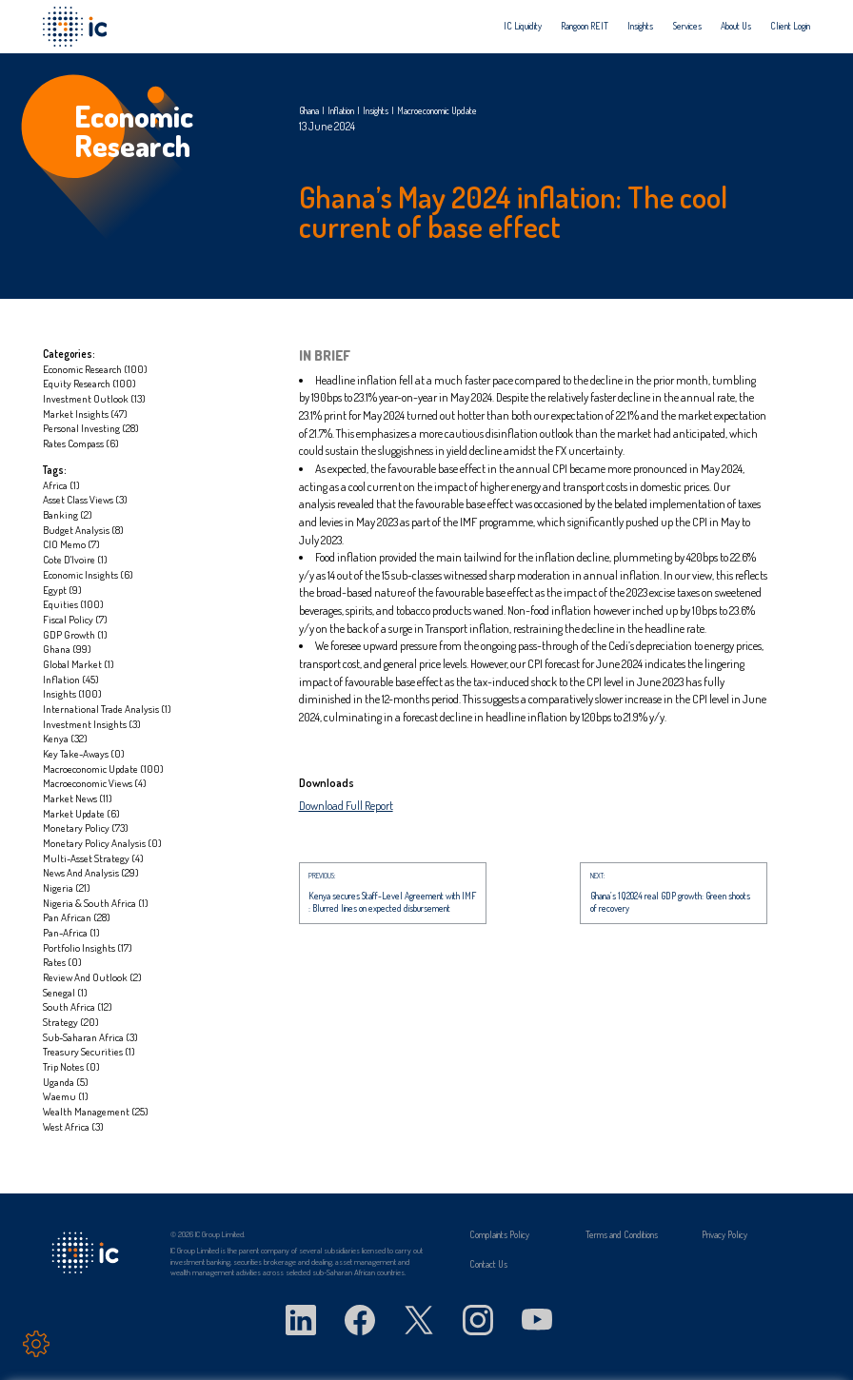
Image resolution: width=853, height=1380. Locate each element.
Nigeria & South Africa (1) (96, 903)
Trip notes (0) (71, 1066)
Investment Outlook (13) (94, 398)
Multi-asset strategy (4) (93, 858)
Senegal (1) (65, 992)
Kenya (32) (65, 738)
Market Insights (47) (85, 413)
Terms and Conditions (621, 1234)
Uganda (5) (66, 1081)
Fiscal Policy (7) (75, 619)
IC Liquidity (523, 26)
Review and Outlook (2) (92, 977)
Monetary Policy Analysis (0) (102, 843)
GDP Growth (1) (75, 634)
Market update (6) (81, 813)
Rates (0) (62, 962)
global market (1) (78, 664)
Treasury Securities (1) (89, 1051)
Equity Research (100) (89, 383)
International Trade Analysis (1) (107, 708)
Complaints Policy (499, 1234)
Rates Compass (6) (81, 443)
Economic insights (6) (88, 574)
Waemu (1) (66, 1096)
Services (687, 26)
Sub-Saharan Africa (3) (90, 1037)
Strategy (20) (71, 1022)
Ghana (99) (67, 648)
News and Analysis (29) (91, 872)
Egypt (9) (62, 589)
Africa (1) (61, 485)
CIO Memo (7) (71, 544)
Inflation (340, 110)
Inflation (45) (71, 679)
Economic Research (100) (95, 369)
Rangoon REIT (584, 26)
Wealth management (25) (96, 1111)
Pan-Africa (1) (71, 932)
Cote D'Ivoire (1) (75, 559)
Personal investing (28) (91, 428)
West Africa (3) (73, 1126)
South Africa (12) (77, 1006)
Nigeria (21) (66, 887)
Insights (640, 26)
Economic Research (133, 130)
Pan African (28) (76, 917)
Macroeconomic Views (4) (95, 783)
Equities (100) (73, 604)
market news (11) (77, 798)
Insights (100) (72, 693)
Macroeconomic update (437, 110)
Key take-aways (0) (84, 753)
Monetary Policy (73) (86, 827)
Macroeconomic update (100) (103, 768)
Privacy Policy (724, 1234)
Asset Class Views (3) (85, 499)
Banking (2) (67, 514)
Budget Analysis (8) (83, 529)
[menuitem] (523, 26)
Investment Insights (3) (92, 724)
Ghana (309, 110)
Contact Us (488, 1264)
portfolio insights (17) (87, 947)
